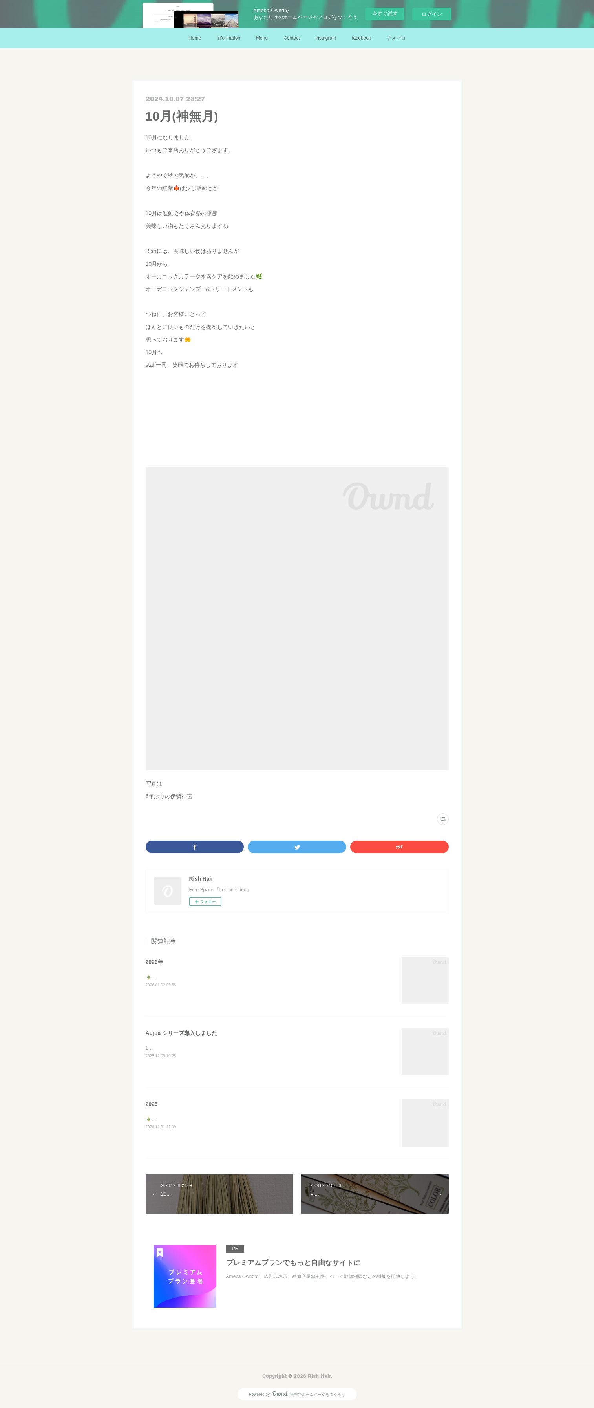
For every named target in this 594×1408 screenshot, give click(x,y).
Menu (262, 38)
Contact (291, 38)
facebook (361, 38)
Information (228, 38)
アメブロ (396, 38)
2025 (152, 1104)
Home (194, 38)
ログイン (432, 14)
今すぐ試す (385, 13)
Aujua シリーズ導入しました (181, 1033)
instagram (326, 38)
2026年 (154, 962)
